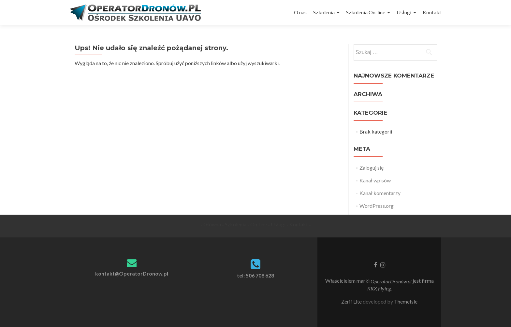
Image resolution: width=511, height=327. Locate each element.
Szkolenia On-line (365, 12)
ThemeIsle (405, 301)
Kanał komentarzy (380, 193)
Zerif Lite (352, 301)
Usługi (404, 12)
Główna (212, 224)
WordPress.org (376, 206)
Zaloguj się (371, 167)
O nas (300, 12)
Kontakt (432, 12)
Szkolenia (324, 12)
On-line (258, 224)
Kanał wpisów (375, 180)
